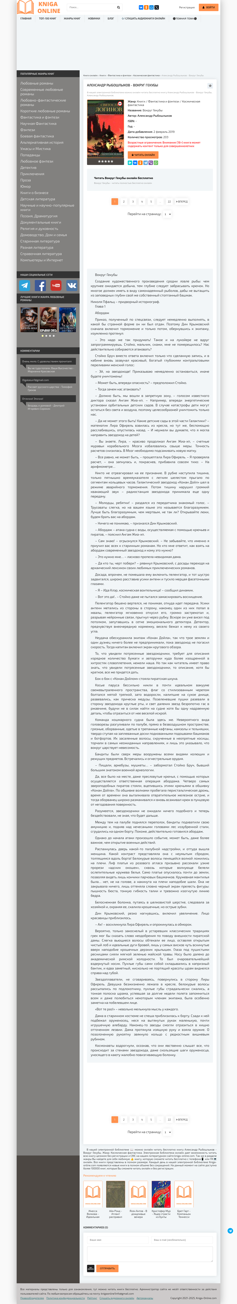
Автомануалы (145, 1298)
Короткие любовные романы (45, 111)
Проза (25, 180)
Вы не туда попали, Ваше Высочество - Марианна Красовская (51, 370)
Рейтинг (92, 1298)
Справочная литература (41, 253)
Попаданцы (30, 155)
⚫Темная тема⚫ (185, 18)
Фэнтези (27, 129)
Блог (111, 18)
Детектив (28, 167)
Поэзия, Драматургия (38, 216)
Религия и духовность (39, 228)
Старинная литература (40, 241)
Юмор (25, 186)
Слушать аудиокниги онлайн (117, 1298)
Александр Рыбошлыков (155, 115)
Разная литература (36, 247)
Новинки (94, 18)
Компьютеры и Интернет (41, 260)
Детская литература (37, 199)
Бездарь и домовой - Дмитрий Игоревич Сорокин (46, 407)
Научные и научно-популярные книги (47, 207)
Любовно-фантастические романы (43, 102)
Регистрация (187, 7)
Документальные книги (40, 222)
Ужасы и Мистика (35, 148)
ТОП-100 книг (47, 18)
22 (169, 201)
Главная (25, 18)
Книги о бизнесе (34, 192)
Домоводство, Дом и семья (43, 234)
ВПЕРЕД (182, 201)
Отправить (107, 1268)
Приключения (32, 173)
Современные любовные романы (41, 91)
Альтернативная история (42, 142)
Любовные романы (36, 83)
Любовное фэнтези (36, 161)
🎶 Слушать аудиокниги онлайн (143, 18)
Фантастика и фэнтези (163, 101)
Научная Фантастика (38, 123)
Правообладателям (32, 1298)
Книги (141, 101)
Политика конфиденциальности (65, 1298)
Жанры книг (72, 18)
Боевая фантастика (37, 136)
